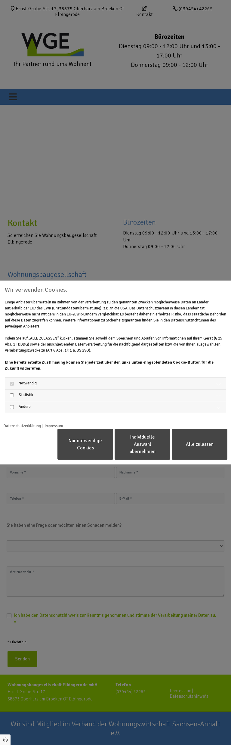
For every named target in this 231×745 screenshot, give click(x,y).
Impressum (54, 426)
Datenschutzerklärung (22, 426)
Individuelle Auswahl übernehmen (143, 444)
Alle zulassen (200, 444)
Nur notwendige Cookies (85, 444)
